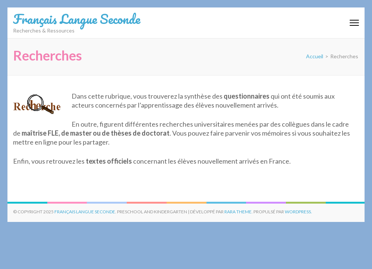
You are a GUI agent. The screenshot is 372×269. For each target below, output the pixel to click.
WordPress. (298, 211)
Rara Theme (238, 211)
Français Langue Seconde (76, 18)
